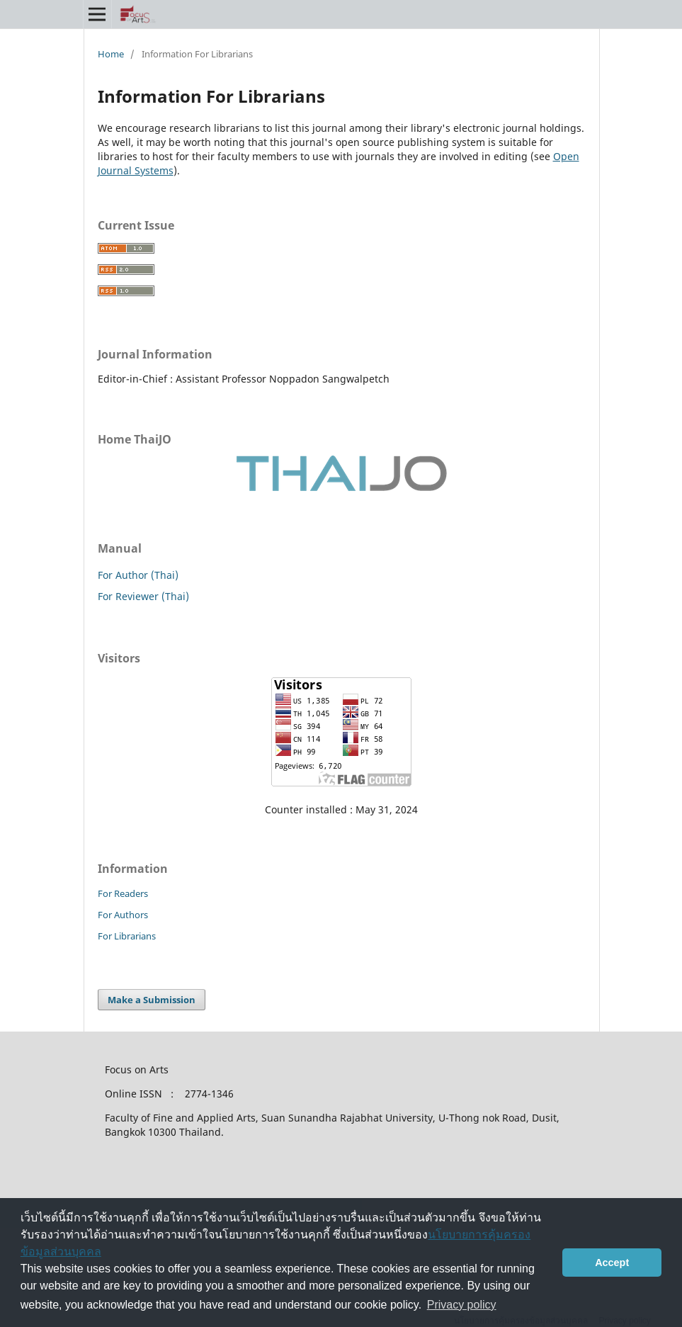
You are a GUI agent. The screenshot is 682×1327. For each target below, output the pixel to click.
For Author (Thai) (138, 575)
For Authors (123, 914)
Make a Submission (151, 999)
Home (111, 53)
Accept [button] (612, 1262)
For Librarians (127, 936)
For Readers (123, 893)
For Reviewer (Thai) (143, 596)
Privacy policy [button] (461, 1305)
